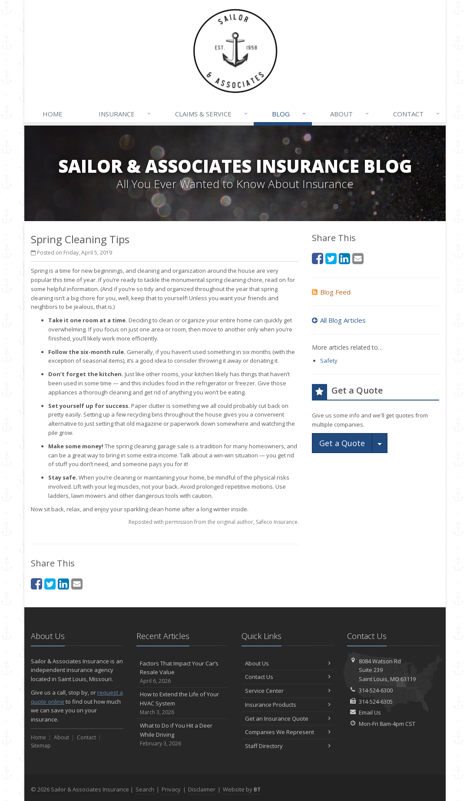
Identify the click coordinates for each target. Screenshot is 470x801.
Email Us (370, 712)
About (350, 114)
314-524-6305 (376, 701)
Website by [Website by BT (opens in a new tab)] (242, 789)
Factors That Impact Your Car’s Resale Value (182, 672)
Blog (289, 114)
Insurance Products (288, 704)
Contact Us (288, 677)
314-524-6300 (376, 690)
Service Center (288, 691)
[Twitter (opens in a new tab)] (50, 583)
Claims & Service (212, 114)
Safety (329, 360)
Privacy (171, 789)
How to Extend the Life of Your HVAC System (182, 703)
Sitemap (41, 745)
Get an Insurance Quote (288, 718)
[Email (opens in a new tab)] (77, 583)
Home (53, 113)
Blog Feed (331, 292)
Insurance (125, 114)
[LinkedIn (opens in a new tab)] (63, 583)
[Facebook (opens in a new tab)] (36, 583)
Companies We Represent (288, 732)
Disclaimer (201, 789)
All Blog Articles (339, 320)
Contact (417, 114)
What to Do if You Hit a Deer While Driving (182, 735)
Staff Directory (288, 746)
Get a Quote (342, 443)
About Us (288, 663)
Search (145, 789)
